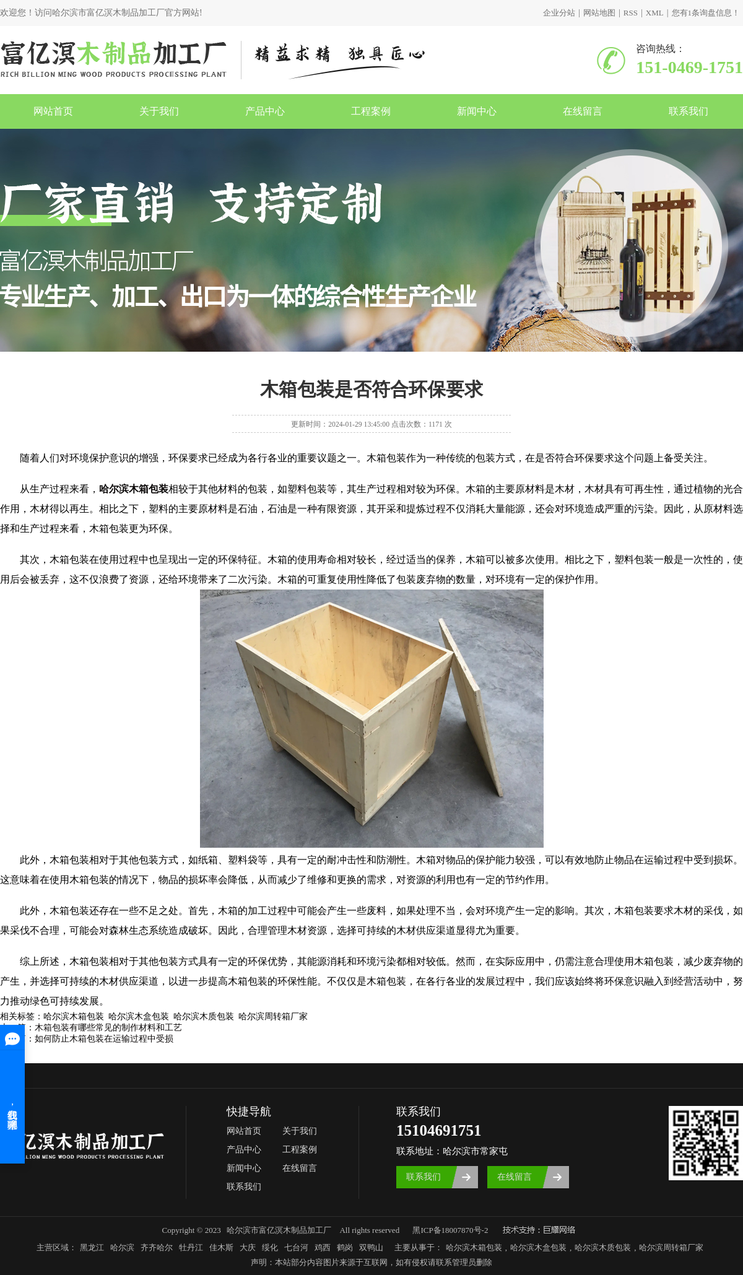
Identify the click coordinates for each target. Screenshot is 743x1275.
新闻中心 (477, 111)
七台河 (296, 1247)
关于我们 (159, 111)
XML (655, 12)
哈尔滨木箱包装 (474, 1247)
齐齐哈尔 (157, 1247)
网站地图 (599, 12)
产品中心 (265, 111)
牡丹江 (191, 1247)
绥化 (270, 1247)
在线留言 (582, 111)
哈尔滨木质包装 (603, 1247)
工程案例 (371, 111)
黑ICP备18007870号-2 (450, 1230)
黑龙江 (92, 1247)
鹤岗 (345, 1247)
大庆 (248, 1247)
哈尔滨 (122, 1247)
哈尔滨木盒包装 (538, 1247)
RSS (631, 12)
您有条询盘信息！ (706, 12)
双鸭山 (371, 1247)
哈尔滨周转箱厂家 (671, 1247)
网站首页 (53, 111)
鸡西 (323, 1247)
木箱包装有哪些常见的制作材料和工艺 (108, 1027)
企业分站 (559, 12)
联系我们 (688, 111)
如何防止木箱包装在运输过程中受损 (104, 1038)
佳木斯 (221, 1247)
